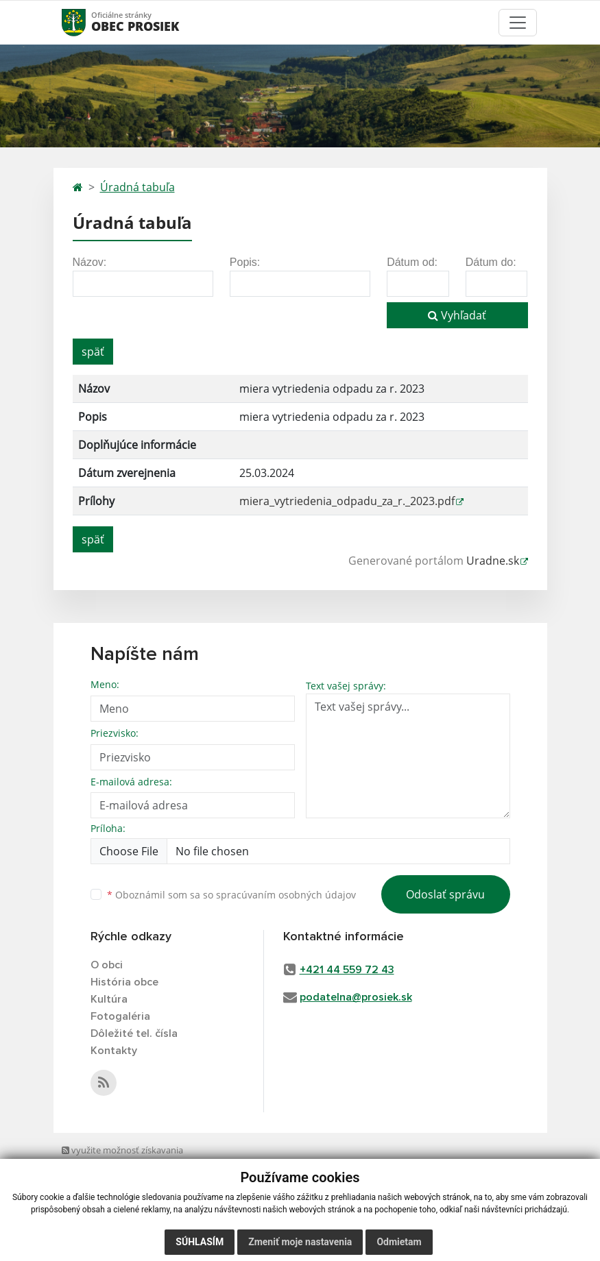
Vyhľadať (457, 315)
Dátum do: (491, 262)
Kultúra (109, 999)
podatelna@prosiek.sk (356, 997)
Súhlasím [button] (200, 1241)
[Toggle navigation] (518, 22)
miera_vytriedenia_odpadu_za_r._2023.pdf (347, 501)
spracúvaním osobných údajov (286, 894)
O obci (107, 964)
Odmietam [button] (398, 1241)
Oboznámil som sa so (231, 894)
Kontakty (114, 1050)
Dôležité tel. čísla (134, 1033)
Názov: (90, 262)
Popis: (245, 262)
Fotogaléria (120, 1016)
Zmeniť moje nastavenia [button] (300, 1241)
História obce (124, 982)
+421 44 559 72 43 (347, 969)
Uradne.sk (492, 560)
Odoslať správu (445, 894)
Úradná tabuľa (137, 187)
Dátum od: (412, 262)
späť (93, 351)
